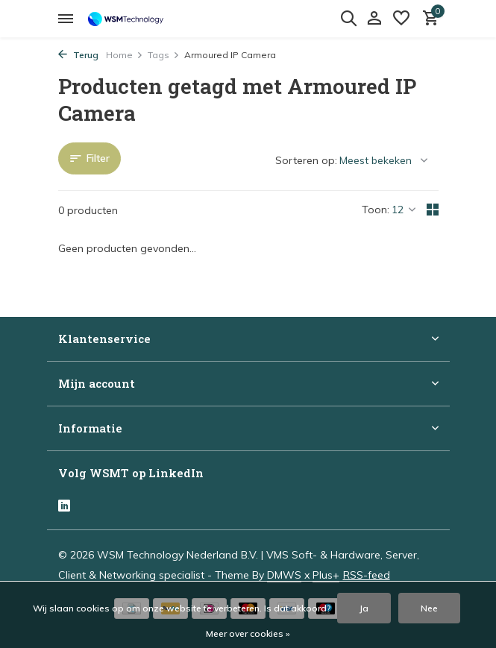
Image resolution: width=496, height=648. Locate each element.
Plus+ (326, 575)
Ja (364, 608)
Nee (429, 608)
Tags (164, 54)
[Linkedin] (64, 507)
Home (124, 54)
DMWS (284, 575)
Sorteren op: (306, 160)
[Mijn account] (374, 19)
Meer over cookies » (248, 633)
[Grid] (433, 210)
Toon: (375, 209)
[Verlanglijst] (401, 19)
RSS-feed (366, 575)
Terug (78, 54)
